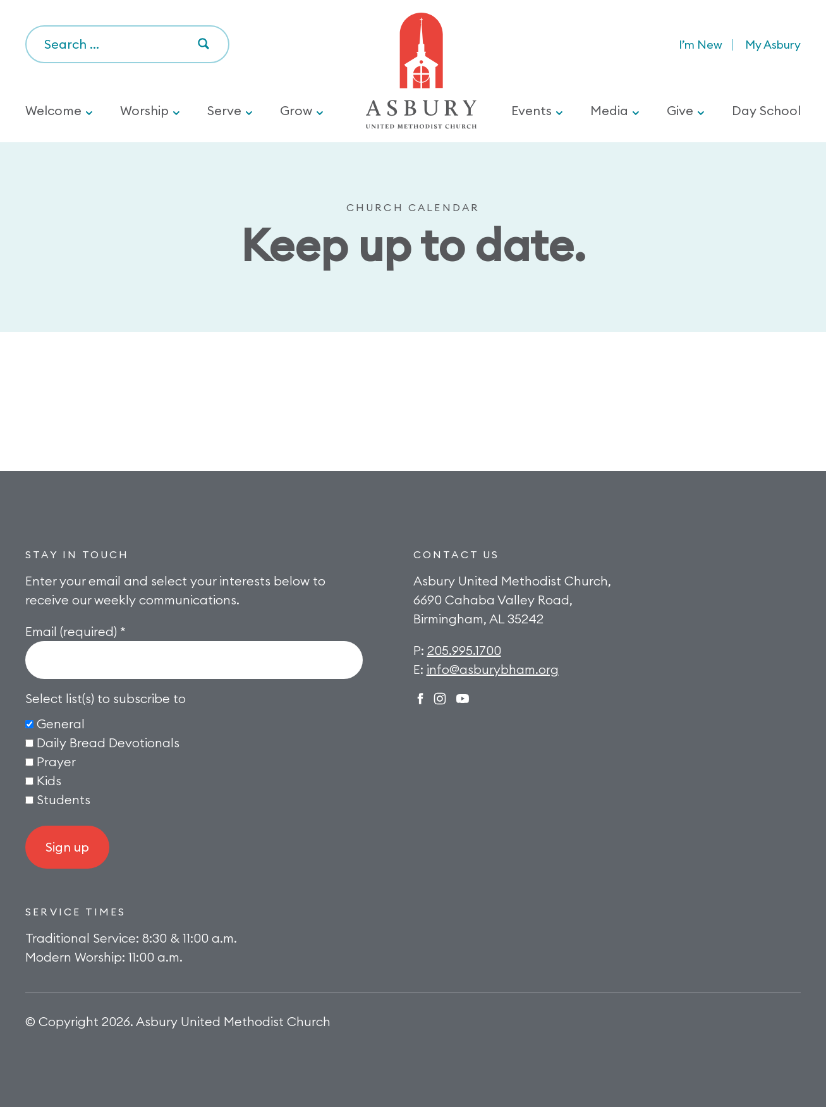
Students (63, 799)
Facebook (420, 699)
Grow (296, 110)
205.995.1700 (464, 650)
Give (680, 110)
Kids (49, 780)
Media (609, 110)
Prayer (56, 761)
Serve (224, 110)
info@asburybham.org (493, 669)
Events (531, 110)
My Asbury (773, 44)
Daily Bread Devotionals (108, 742)
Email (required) (75, 631)
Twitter (463, 699)
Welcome (53, 110)
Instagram (440, 699)
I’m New (700, 44)
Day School (766, 110)
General (61, 723)
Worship (144, 110)
